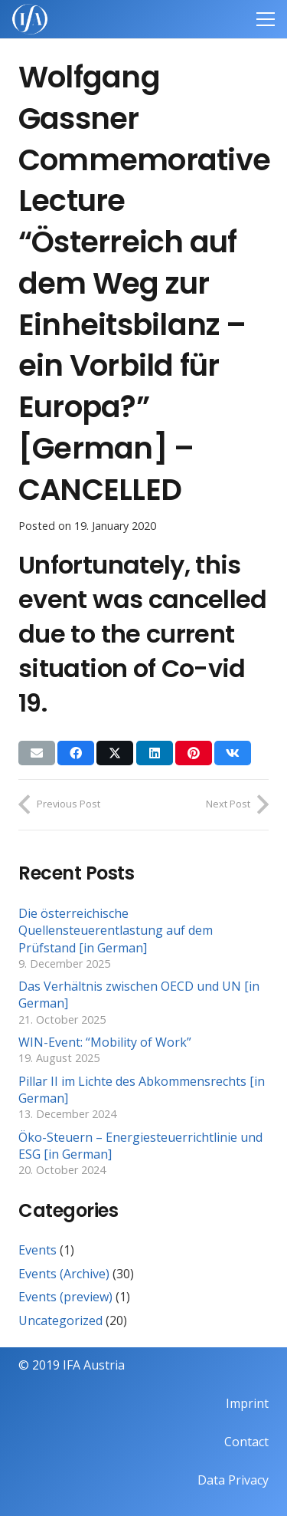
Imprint (247, 1403)
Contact (246, 1441)
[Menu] (265, 19)
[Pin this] (193, 753)
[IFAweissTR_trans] (29, 19)
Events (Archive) (63, 1273)
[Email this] (36, 753)
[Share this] (75, 753)
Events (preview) (65, 1296)
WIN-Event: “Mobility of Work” (104, 1042)
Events (37, 1249)
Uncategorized (60, 1320)
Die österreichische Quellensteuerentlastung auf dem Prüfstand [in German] (115, 930)
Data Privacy (233, 1480)
